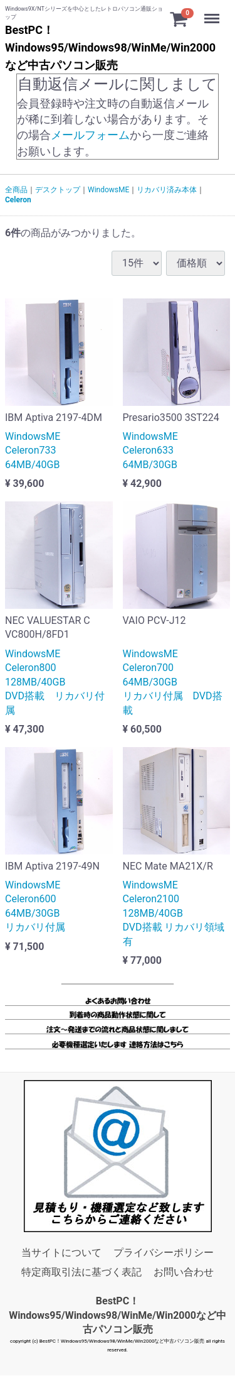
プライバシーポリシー (163, 1253)
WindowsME (108, 189)
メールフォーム (90, 135)
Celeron (18, 200)
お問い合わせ (184, 1272)
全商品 (16, 189)
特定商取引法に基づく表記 (81, 1272)
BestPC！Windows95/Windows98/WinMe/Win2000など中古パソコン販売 (117, 1315)
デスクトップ (57, 189)
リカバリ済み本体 (167, 189)
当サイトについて (61, 1253)
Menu (213, 12)
